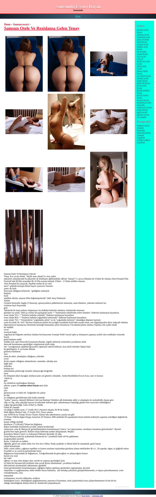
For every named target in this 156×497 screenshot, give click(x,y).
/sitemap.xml (97, 496)
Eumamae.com (143, 37)
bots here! (86, 496)
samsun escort (143, 34)
